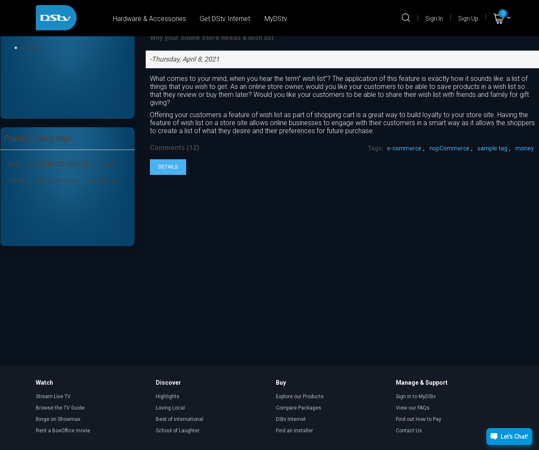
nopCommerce (57, 180)
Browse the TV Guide (60, 408)
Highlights (167, 396)
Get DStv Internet (225, 19)
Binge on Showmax (58, 419)
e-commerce (59, 163)
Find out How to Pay (418, 419)
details (168, 167)
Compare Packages (298, 408)
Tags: (376, 148)
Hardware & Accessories (149, 19)
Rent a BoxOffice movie (63, 431)
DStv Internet (291, 419)
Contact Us (409, 431)
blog (13, 163)
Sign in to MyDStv (416, 396)
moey (107, 163)
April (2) (31, 48)
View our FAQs (413, 408)
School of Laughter (178, 431)
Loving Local (170, 408)
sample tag (103, 180)
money (16, 180)
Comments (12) (174, 148)
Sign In (434, 18)
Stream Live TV (53, 396)
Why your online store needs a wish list (212, 38)
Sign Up (468, 18)
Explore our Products (300, 396)
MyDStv (275, 19)
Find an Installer (294, 431)
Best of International (179, 419)
